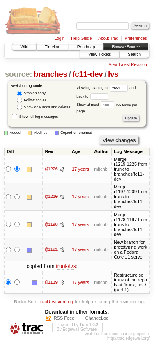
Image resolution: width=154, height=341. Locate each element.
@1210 (51, 196)
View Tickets (99, 54)
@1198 (51, 224)
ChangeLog (96, 318)
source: (18, 74)
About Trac (108, 38)
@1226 (51, 169)
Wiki (24, 47)
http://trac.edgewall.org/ (128, 338)
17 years (80, 169)
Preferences (136, 38)
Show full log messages (35, 116)
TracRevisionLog (55, 301)
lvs (113, 74)
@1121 (51, 249)
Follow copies (31, 100)
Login (59, 38)
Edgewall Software (79, 329)
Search (134, 54)
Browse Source (126, 47)
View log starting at (102, 88)
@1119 (51, 282)
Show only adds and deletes (43, 107)
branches (50, 74)
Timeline (52, 47)
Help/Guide (81, 38)
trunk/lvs (66, 266)
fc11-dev (87, 74)
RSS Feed (64, 318)
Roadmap (86, 47)
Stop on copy (31, 93)
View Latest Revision (128, 64)
